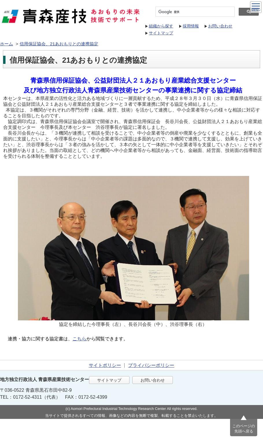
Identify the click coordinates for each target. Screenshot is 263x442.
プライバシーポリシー (151, 365)
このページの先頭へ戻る (243, 428)
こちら (79, 338)
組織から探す (161, 26)
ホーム (6, 43)
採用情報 (191, 26)
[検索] (194, 11)
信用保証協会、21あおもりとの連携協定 (59, 43)
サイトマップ (161, 33)
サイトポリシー (105, 365)
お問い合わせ (220, 26)
